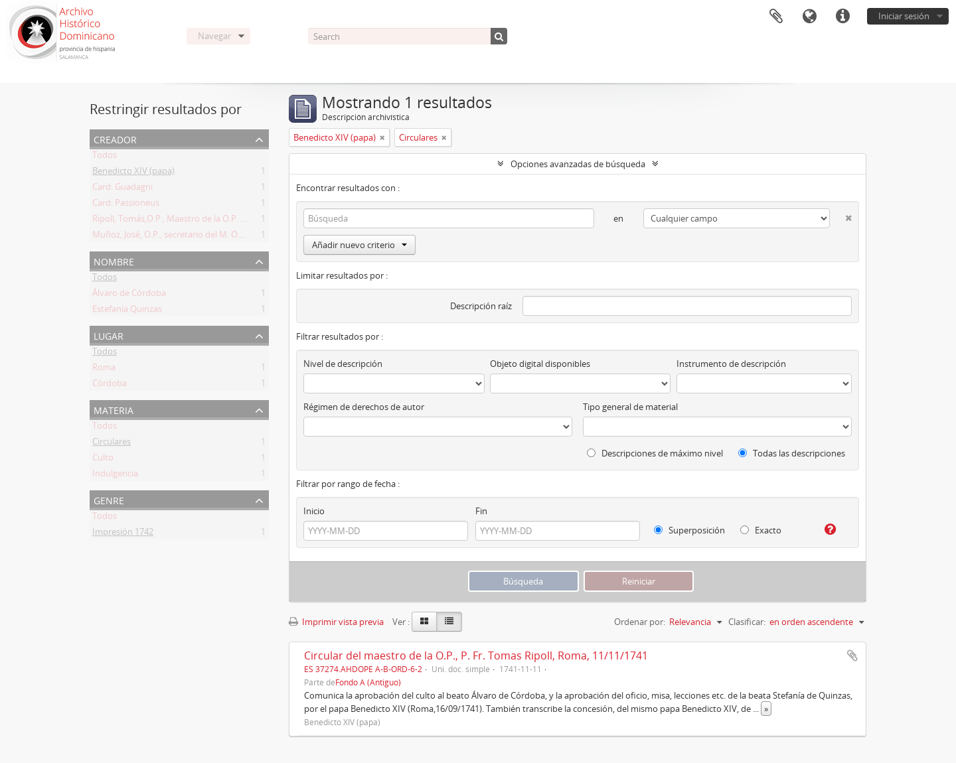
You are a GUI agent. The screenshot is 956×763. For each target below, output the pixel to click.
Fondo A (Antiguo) (368, 682)
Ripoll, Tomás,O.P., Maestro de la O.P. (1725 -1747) (189, 221)
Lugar (108, 335)
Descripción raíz (481, 306)
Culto (103, 460)
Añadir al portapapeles (852, 655)
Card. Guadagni (122, 189)
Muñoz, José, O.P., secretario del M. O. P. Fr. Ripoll (188, 237)
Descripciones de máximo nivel (655, 453)
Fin (481, 511)
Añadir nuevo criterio (359, 245)
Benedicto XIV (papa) (133, 173)
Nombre (114, 260)
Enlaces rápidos (842, 16)
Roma (104, 370)
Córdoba (109, 385)
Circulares (111, 444)
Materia (113, 409)
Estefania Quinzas (127, 311)
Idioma (809, 16)
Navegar (214, 36)
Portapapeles (776, 16)
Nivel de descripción (342, 364)
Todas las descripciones (791, 453)
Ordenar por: (639, 622)
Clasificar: (746, 622)
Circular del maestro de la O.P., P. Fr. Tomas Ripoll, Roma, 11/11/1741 (476, 655)
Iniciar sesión (903, 16)
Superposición (689, 530)
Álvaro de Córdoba (129, 295)
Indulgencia (115, 476)
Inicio (314, 511)
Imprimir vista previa (336, 622)
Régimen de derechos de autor (363, 407)
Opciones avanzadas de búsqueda (578, 164)
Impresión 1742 (122, 534)
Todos (104, 157)
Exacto (760, 530)
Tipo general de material (630, 407)
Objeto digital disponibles (540, 364)
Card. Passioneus (125, 205)
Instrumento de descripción (731, 364)
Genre (109, 499)
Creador (115, 138)
